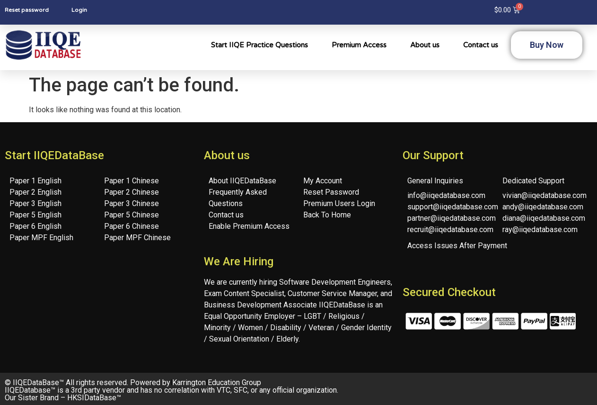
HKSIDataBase (91, 397)
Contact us (480, 45)
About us (424, 45)
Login (79, 10)
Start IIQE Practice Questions (259, 45)
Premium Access (359, 45)
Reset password (27, 10)
